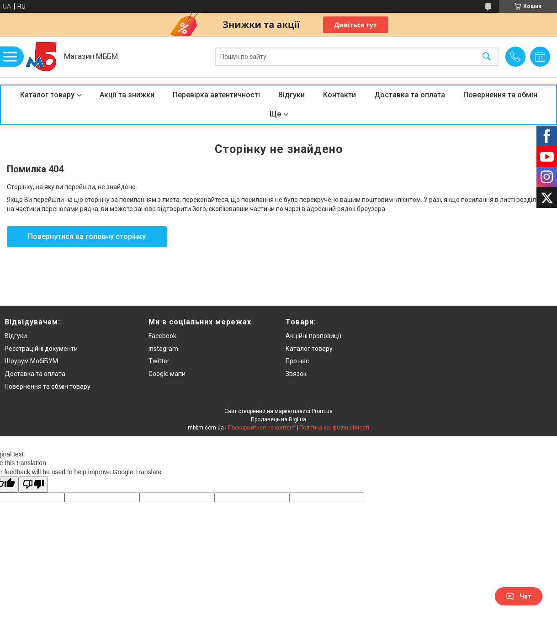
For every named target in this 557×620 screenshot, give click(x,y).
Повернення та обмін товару (47, 386)
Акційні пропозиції (313, 335)
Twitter (159, 361)
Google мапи (167, 373)
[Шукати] (487, 56)
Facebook (162, 335)
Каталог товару (47, 94)
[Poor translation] (33, 485)
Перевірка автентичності (216, 94)
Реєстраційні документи (41, 348)
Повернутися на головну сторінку (87, 236)
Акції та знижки (127, 94)
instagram (163, 348)
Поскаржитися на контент (261, 427)
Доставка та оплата (409, 94)
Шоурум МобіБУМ (31, 361)
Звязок (296, 373)
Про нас (297, 361)
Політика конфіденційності (334, 427)
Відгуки (291, 94)
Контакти (339, 94)
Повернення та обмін (500, 94)
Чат (518, 596)
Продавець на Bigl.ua (278, 419)
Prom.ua (322, 411)
